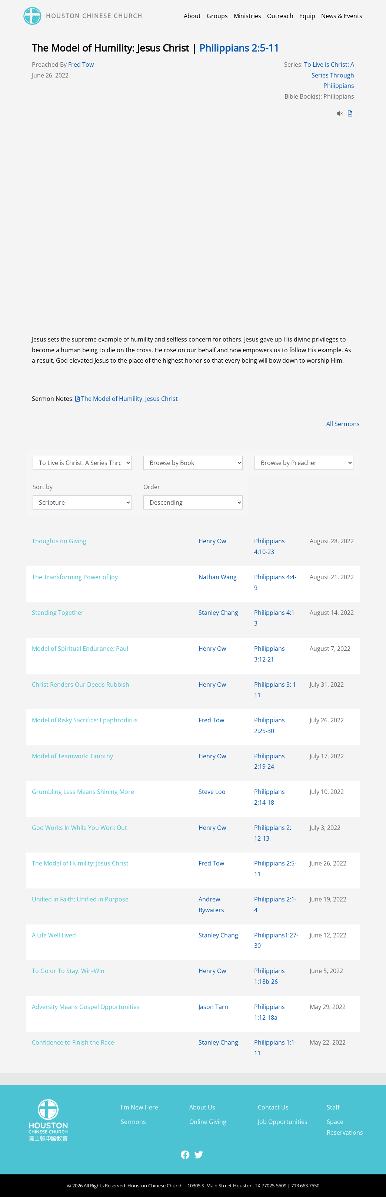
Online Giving (207, 1122)
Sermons (133, 1122)
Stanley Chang (218, 613)
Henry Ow (212, 541)
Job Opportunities (282, 1122)
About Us (202, 1107)
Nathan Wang (218, 577)
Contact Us (273, 1107)
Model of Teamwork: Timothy (72, 756)
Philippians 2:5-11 (239, 48)
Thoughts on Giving (59, 541)
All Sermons (343, 424)
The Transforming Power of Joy (75, 577)
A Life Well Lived (54, 935)
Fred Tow (81, 64)
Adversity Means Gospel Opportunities (86, 1007)
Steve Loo (212, 792)
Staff (333, 1107)
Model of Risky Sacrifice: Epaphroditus (85, 720)
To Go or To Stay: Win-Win (68, 971)
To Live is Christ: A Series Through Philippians (329, 75)
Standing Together (58, 613)
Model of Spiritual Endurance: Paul (80, 648)
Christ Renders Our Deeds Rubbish (80, 684)
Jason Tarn (213, 1007)
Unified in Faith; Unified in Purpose (80, 899)
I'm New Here (139, 1107)
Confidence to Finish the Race (73, 1042)
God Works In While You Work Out (79, 828)
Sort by (43, 487)
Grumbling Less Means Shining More (83, 792)
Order (151, 487)
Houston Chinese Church (94, 16)
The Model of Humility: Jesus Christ (126, 399)
